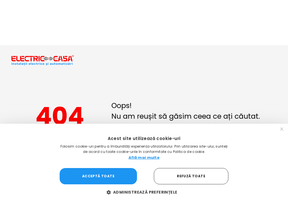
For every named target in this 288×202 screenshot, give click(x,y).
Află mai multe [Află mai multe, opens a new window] (144, 157)
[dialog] (144, 163)
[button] (144, 192)
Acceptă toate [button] (98, 176)
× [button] (282, 130)
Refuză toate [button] (191, 176)
